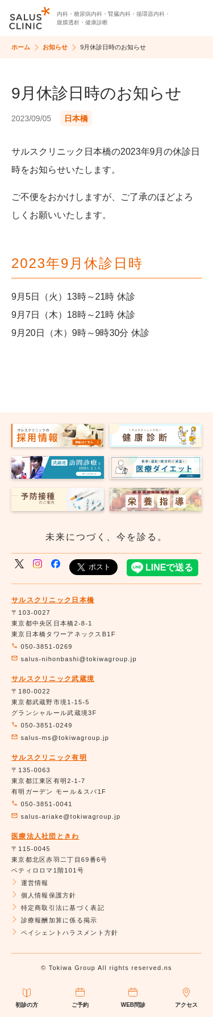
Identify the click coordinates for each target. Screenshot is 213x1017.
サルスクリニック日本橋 (52, 600)
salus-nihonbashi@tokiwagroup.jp (74, 659)
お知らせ (55, 47)
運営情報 (30, 882)
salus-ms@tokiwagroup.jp (60, 737)
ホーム (20, 47)
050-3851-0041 (42, 804)
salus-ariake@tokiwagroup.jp (65, 816)
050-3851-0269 (42, 646)
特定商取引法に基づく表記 (58, 907)
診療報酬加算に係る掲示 (54, 920)
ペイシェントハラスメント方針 (64, 932)
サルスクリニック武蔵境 (52, 679)
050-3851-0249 (42, 725)
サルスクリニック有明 (49, 757)
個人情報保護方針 (44, 895)
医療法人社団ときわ (45, 836)
